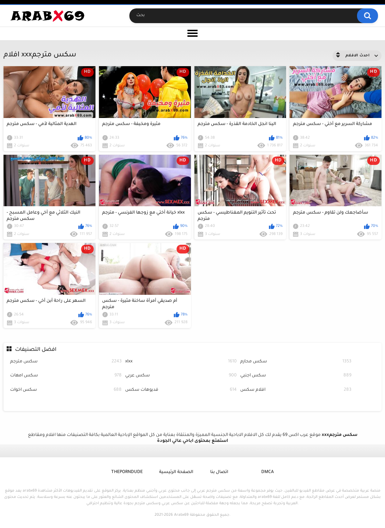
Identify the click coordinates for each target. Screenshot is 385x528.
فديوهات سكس (181, 390)
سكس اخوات (66, 390)
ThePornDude (127, 472)
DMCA (267, 472)
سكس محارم (296, 362)
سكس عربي (181, 376)
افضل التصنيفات (35, 350)
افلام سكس (296, 390)
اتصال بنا (219, 472)
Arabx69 (181, 515)
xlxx (181, 362)
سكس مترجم (66, 362)
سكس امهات (66, 376)
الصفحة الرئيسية (176, 472)
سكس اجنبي (296, 376)
